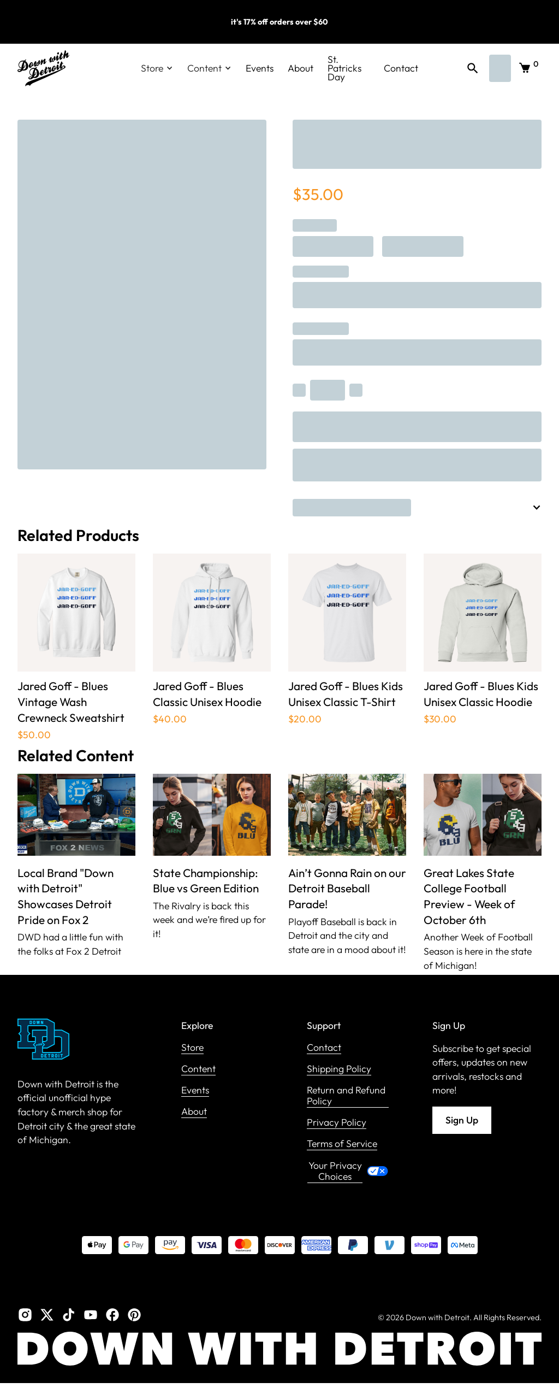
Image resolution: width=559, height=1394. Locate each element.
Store (192, 1048)
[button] (157, 68)
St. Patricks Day (344, 68)
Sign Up (461, 1120)
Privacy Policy (336, 1122)
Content (198, 1069)
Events (259, 68)
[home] (43, 68)
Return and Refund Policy (346, 1096)
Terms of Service (342, 1144)
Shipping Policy (339, 1069)
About (300, 68)
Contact (401, 68)
